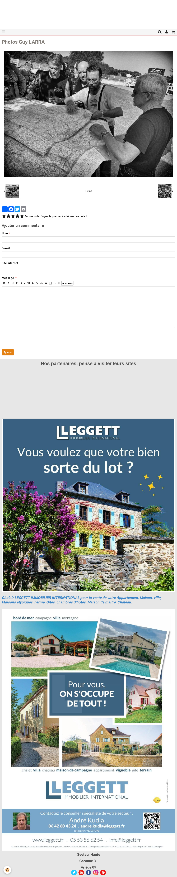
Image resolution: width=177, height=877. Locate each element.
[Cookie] (7, 870)
